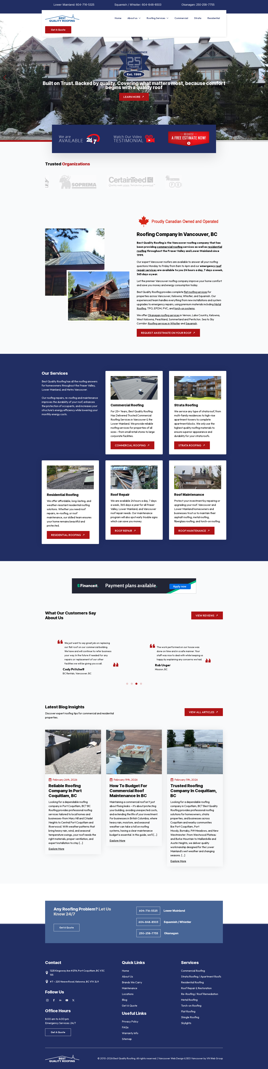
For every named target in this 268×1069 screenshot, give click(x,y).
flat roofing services (195, 292)
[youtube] (67, 1000)
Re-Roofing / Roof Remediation (199, 994)
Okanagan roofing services (163, 315)
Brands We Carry (132, 982)
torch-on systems (184, 308)
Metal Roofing (189, 999)
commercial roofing (170, 246)
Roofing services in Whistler (164, 323)
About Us (127, 976)
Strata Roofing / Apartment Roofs (201, 976)
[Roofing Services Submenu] (168, 18)
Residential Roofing (192, 982)
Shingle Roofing (190, 1017)
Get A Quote (129, 1005)
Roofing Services (156, 18)
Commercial (181, 18)
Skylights (186, 1023)
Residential (213, 18)
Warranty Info (130, 1033)
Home (118, 18)
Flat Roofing (188, 1011)
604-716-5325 (85, 4)
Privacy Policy (130, 1021)
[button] (4, 77)
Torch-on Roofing (191, 1005)
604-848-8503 (151, 4)
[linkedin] (60, 1000)
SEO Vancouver (194, 1058)
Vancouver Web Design (171, 1058)
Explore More (56, 848)
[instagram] (47, 1000)
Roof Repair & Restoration (196, 988)
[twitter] (73, 1000)
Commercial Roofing (193, 970)
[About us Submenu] (140, 18)
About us (132, 18)
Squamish (191, 323)
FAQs (125, 1027)
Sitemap (127, 1039)
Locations (127, 994)
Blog (124, 999)
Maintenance (129, 988)
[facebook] (54, 1000)
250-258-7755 (205, 4)
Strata (197, 18)
